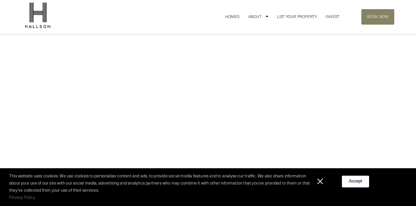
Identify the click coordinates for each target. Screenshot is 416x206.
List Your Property (297, 17)
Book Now (378, 17)
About (255, 17)
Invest (332, 17)
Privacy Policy (22, 198)
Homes (232, 17)
